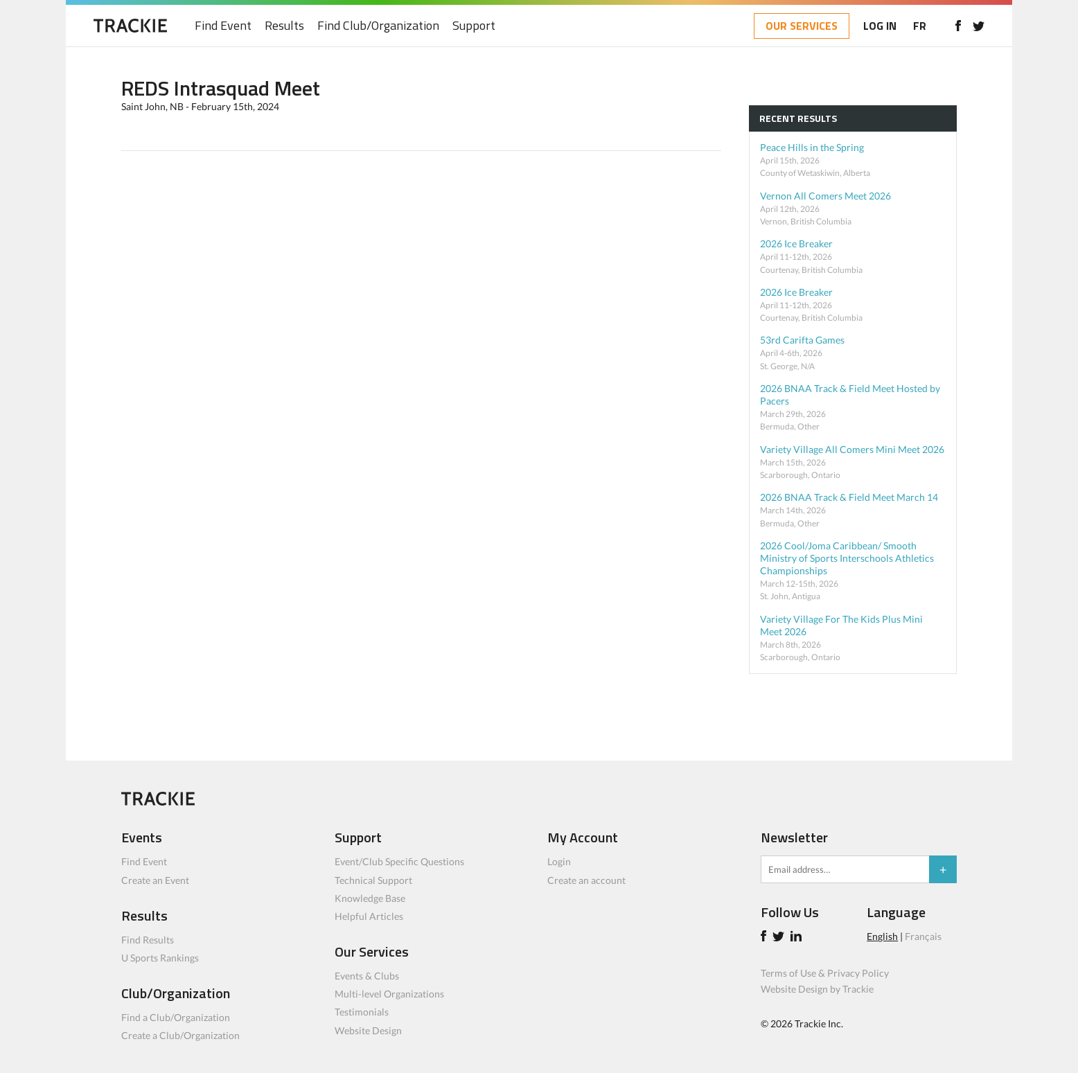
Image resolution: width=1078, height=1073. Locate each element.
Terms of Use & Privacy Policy (825, 973)
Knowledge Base (370, 898)
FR (919, 25)
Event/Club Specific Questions (399, 861)
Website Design (368, 1030)
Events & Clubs (367, 976)
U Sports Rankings (160, 958)
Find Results (147, 940)
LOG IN (879, 25)
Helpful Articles (369, 916)
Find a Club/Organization (175, 1017)
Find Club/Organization (378, 26)
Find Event (223, 26)
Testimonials (362, 1012)
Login (559, 861)
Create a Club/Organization (180, 1035)
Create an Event (155, 880)
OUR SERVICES (802, 25)
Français (923, 936)
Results (284, 26)
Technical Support (373, 880)
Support (473, 26)
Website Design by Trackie (817, 989)
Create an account (586, 880)
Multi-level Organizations (389, 994)
